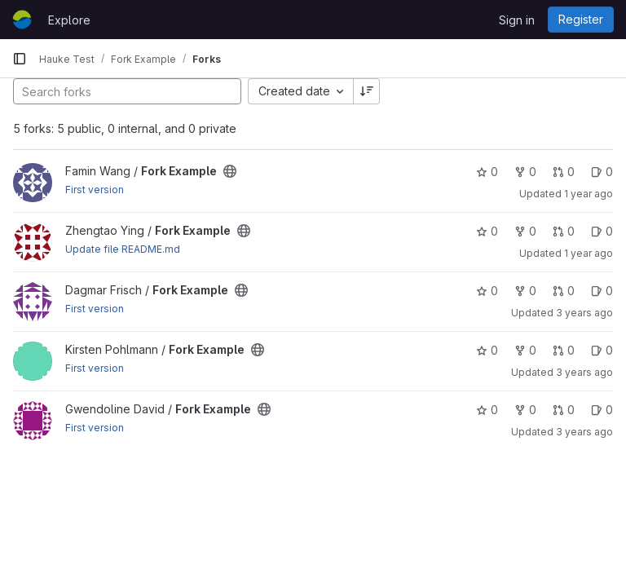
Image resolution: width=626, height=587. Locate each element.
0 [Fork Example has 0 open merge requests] (564, 172)
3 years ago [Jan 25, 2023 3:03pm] (584, 372)
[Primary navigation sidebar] (20, 59)
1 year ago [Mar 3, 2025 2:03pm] (588, 253)
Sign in (517, 20)
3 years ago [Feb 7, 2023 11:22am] (584, 313)
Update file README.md (122, 249)
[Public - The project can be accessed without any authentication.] (229, 171)
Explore (69, 20)
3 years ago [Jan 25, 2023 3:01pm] (584, 432)
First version (94, 189)
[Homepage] (22, 20)
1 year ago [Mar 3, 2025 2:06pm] (588, 194)
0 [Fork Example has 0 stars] (487, 172)
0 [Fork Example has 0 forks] (525, 172)
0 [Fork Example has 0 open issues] (602, 172)
